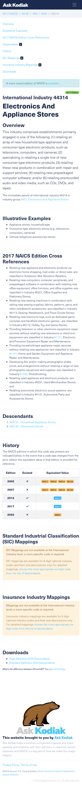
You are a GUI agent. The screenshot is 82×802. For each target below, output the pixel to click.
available (53, 83)
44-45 (25, 13)
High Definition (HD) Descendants (29, 658)
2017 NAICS (10, 13)
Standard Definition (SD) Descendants (32, 662)
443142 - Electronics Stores (26, 426)
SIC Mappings (13, 58)
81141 (13, 353)
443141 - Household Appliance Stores (32, 422)
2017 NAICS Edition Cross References (26, 37)
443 (35, 13)
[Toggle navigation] (74, 4)
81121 (58, 337)
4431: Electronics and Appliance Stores (45, 199)
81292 (24, 374)
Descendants (12, 44)
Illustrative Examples (15, 30)
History (7, 51)
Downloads (9, 71)
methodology (59, 669)
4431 (44, 13)
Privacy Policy (11, 765)
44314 (58, 498)
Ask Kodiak (63, 737)
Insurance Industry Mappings (22, 64)
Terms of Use (29, 765)
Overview (8, 24)
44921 (58, 514)
